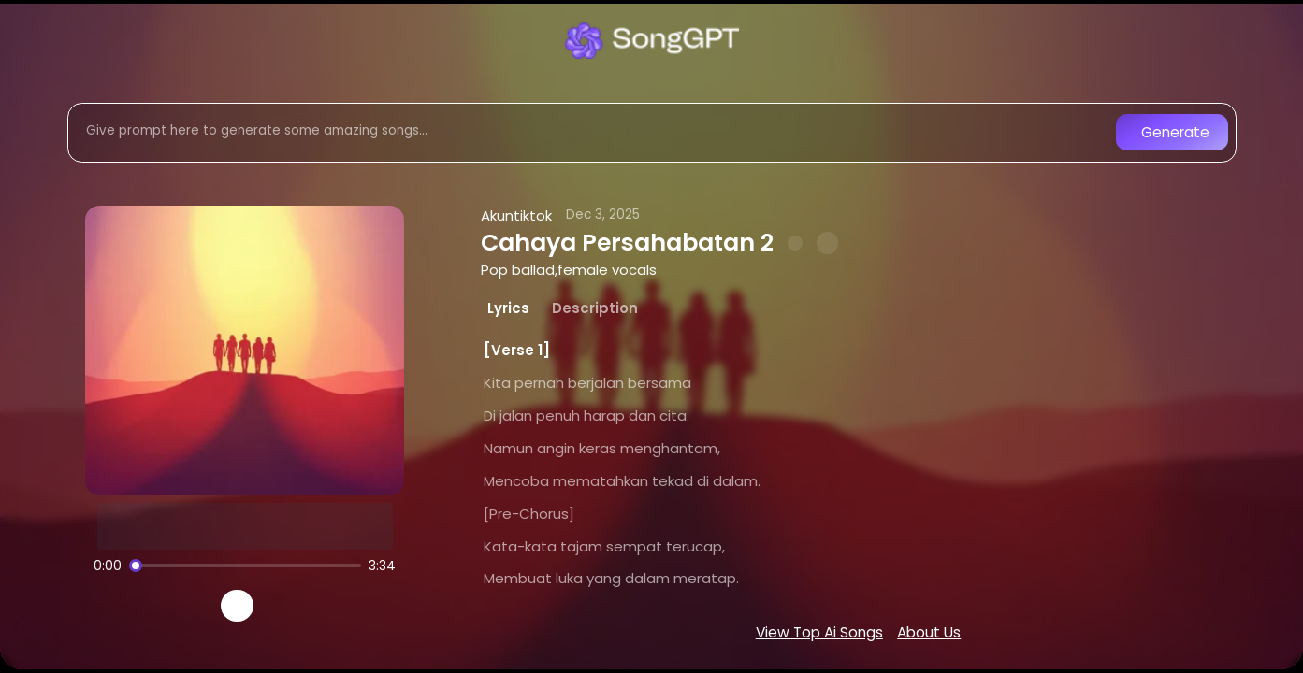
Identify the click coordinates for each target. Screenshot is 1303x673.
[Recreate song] (289, 605)
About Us (929, 632)
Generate (1175, 132)
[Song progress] (245, 565)
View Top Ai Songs (819, 632)
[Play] (237, 606)
